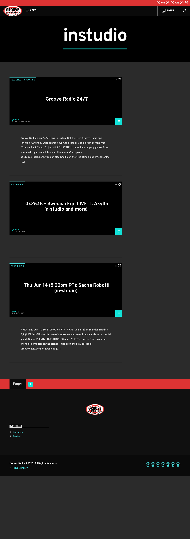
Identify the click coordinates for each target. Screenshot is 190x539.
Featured (16, 143)
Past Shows (17, 329)
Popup (168, 11)
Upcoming (29, 143)
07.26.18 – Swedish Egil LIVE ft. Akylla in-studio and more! (66, 270)
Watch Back (17, 247)
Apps (33, 10)
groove (15, 183)
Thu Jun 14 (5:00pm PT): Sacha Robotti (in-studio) (66, 351)
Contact (17, 499)
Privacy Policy (20, 531)
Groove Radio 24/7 (67, 162)
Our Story (18, 495)
